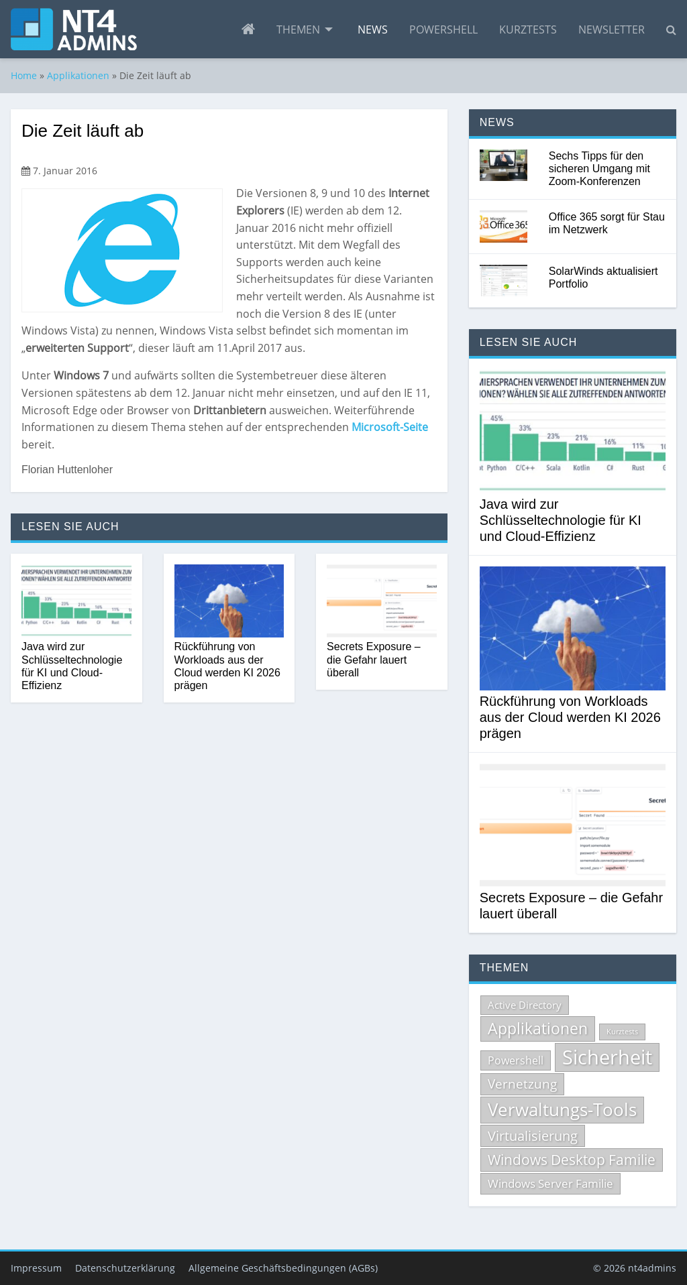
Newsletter (611, 29)
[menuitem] (248, 29)
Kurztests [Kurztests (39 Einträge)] (622, 1031)
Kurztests (528, 29)
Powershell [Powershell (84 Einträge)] (515, 1060)
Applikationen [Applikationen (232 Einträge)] (538, 1028)
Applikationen (78, 75)
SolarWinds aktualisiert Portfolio (603, 277)
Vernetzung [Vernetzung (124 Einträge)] (522, 1084)
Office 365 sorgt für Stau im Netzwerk (607, 223)
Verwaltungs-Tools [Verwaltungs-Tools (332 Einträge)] (562, 1109)
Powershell (443, 29)
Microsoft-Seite (390, 427)
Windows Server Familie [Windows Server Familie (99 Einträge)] (550, 1183)
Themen (298, 29)
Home (24, 75)
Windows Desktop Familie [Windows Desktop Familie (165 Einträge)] (571, 1159)
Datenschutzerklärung (125, 1268)
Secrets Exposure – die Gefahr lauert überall (374, 659)
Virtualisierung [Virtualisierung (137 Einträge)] (533, 1136)
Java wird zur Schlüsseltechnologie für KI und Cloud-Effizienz (71, 666)
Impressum (36, 1268)
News (373, 29)
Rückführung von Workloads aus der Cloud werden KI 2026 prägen (227, 666)
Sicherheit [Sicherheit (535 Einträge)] (607, 1057)
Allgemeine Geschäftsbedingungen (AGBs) (283, 1268)
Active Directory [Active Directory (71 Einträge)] (525, 1005)
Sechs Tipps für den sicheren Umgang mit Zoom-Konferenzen (599, 168)
